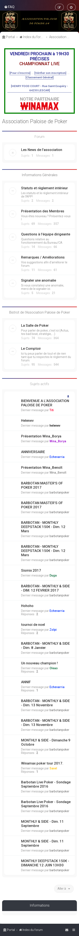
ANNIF (26, 682)
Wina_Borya (58, 441)
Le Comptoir (31, 348)
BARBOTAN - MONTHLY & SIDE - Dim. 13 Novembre (45, 703)
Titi (52, 410)
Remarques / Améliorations (43, 257)
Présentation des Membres (42, 211)
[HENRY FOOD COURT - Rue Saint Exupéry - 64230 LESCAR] (39, 88)
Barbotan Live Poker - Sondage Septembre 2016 (46, 784)
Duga (53, 575)
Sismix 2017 (31, 570)
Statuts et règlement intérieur (44, 188)
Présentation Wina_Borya (41, 436)
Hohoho (27, 606)
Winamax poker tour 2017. (42, 763)
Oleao (54, 668)
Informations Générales (40, 175)
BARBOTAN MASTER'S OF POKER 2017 (42, 485)
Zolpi (53, 629)
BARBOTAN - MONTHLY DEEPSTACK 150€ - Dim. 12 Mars (43, 526)
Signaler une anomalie (38, 280)
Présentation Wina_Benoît (41, 467)
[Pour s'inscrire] (20, 73)
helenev (55, 425)
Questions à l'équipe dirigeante (45, 234)
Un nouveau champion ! (39, 663)
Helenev (27, 420)
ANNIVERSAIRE (33, 452)
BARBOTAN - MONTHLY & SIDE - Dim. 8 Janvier (45, 645)
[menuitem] (9, 7)
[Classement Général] (39, 77)
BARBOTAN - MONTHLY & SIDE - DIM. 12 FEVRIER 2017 (45, 588)
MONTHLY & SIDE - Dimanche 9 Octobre (45, 742)
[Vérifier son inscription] (50, 73)
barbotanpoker (59, 492)
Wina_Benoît (58, 472)
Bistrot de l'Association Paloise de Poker (39, 312)
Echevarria (57, 457)
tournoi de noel (33, 624)
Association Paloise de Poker (34, 121)
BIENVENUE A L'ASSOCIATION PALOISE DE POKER (45, 403)
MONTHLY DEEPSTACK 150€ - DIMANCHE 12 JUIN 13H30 (45, 863)
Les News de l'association (41, 150)
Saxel (53, 768)
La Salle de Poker (35, 325)
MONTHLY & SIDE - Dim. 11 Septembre (42, 823)
